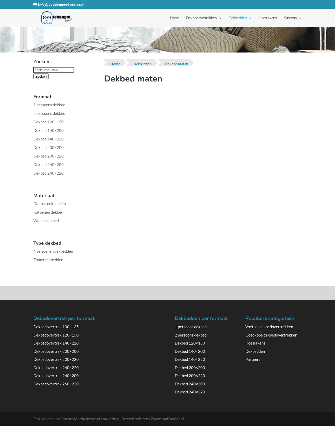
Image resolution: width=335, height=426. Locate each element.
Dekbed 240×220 (48, 173)
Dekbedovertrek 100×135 (56, 326)
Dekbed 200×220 (48, 156)
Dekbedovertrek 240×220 (56, 367)
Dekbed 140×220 (48, 139)
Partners (252, 359)
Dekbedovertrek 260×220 (56, 384)
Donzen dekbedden (49, 203)
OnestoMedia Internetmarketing (90, 418)
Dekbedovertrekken (201, 17)
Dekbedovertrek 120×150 (56, 335)
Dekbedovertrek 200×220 (56, 359)
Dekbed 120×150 (48, 121)
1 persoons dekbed (49, 104)
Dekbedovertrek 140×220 (56, 343)
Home (174, 17)
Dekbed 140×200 (48, 130)
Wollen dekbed (46, 220)
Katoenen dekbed (48, 212)
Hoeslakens (268, 17)
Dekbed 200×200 (48, 147)
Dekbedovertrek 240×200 (56, 375)
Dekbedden (238, 17)
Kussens (289, 17)
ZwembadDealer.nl (167, 418)
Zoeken (41, 76)
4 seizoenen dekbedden (53, 251)
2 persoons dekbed (49, 113)
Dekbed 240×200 (48, 164)
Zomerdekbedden (48, 259)
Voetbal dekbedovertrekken (269, 326)
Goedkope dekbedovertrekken (271, 335)
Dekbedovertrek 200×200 (56, 351)
